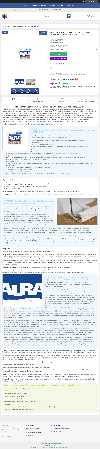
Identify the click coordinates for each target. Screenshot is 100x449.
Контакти (71, 5)
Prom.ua (59, 443)
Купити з (60, 58)
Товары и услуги (17, 26)
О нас (27, 26)
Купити (60, 54)
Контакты (35, 26)
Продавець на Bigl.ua (50, 445)
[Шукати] (69, 16)
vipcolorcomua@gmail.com (61, 428)
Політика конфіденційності (62, 447)
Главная (6, 26)
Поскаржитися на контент (47, 447)
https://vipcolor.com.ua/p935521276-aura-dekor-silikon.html (46, 124)
